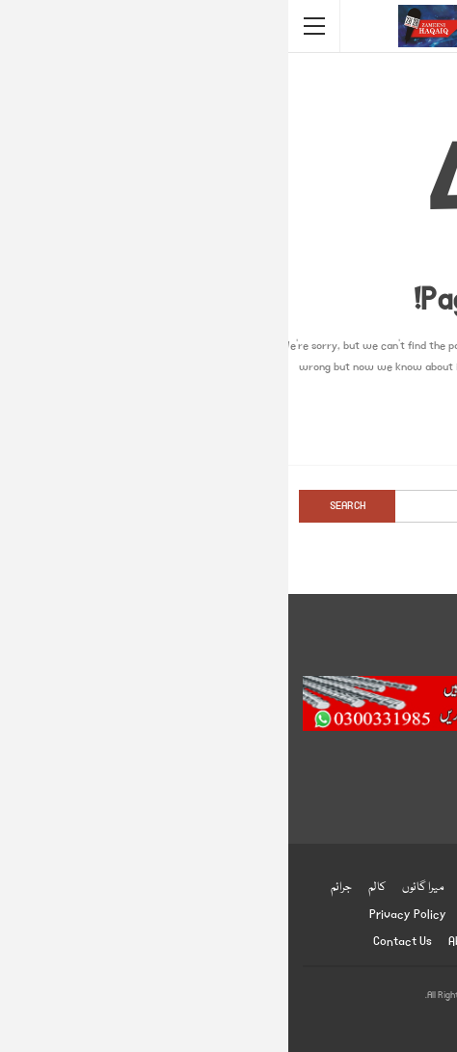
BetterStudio (261, 1022)
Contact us (114, 941)
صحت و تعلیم (237, 887)
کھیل (295, 887)
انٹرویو (275, 914)
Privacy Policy (119, 914)
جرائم (53, 887)
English (193, 914)
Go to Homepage (228, 428)
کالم (88, 887)
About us (183, 941)
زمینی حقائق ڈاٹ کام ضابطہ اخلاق (298, 941)
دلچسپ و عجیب (341, 914)
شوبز (182, 887)
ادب (237, 914)
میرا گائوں (135, 887)
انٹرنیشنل (345, 887)
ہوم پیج (399, 887)
